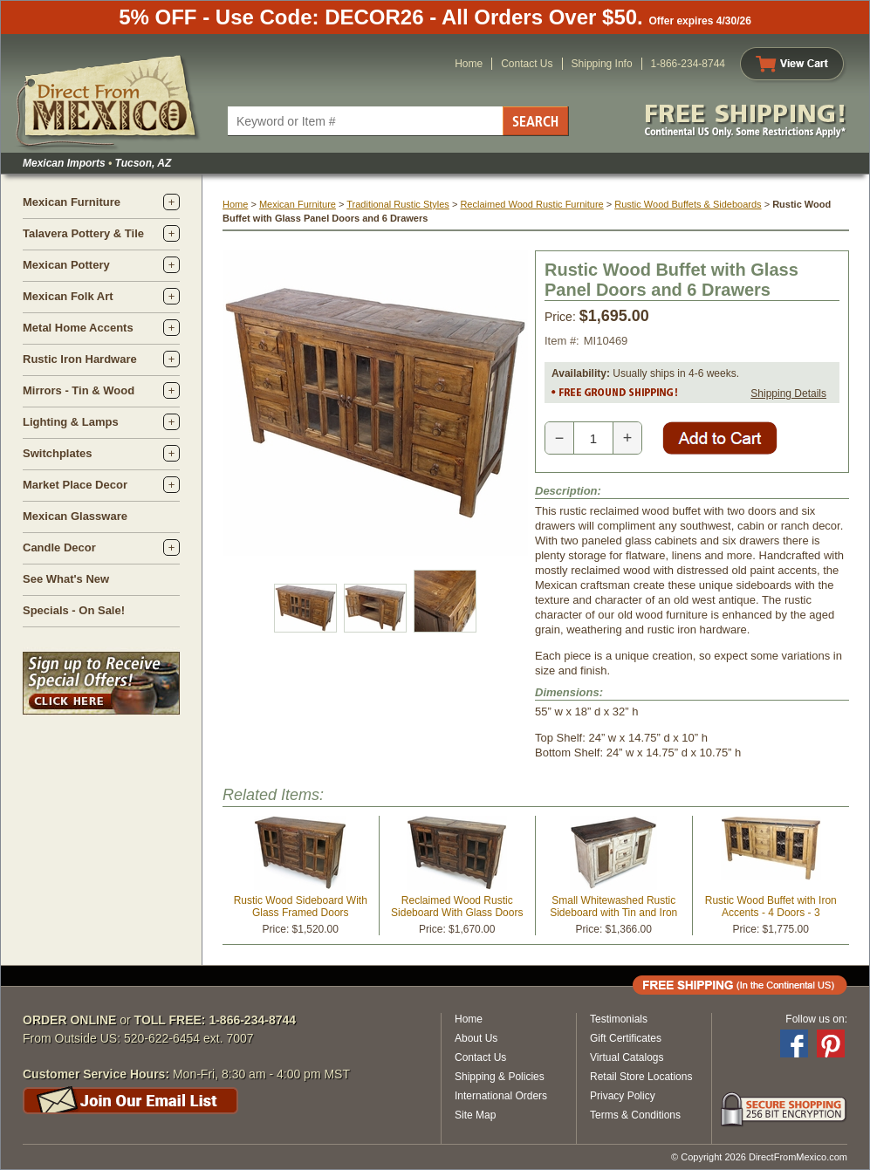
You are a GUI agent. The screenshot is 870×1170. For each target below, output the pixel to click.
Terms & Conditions (635, 1115)
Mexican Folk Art (68, 296)
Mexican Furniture (71, 202)
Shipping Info (602, 64)
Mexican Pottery (66, 264)
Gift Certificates (625, 1038)
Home (469, 64)
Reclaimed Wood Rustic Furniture (531, 204)
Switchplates (57, 453)
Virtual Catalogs (627, 1057)
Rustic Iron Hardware (80, 359)
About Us (476, 1038)
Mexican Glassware (75, 516)
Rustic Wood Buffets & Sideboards (687, 204)
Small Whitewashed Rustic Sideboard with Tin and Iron (613, 906)
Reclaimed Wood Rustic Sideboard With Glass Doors (457, 906)
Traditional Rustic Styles (397, 204)
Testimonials (618, 1019)
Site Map (475, 1115)
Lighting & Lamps (71, 421)
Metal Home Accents (78, 327)
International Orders (501, 1096)
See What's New (66, 578)
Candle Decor (59, 547)
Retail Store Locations (641, 1077)
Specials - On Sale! (74, 610)
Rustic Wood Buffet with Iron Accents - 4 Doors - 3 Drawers (771, 912)
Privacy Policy (622, 1096)
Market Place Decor (75, 484)
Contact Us (526, 64)
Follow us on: (816, 1019)
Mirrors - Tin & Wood (78, 390)
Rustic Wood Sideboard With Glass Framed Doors (300, 906)
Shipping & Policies (500, 1077)
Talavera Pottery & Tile (83, 233)
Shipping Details (788, 393)
